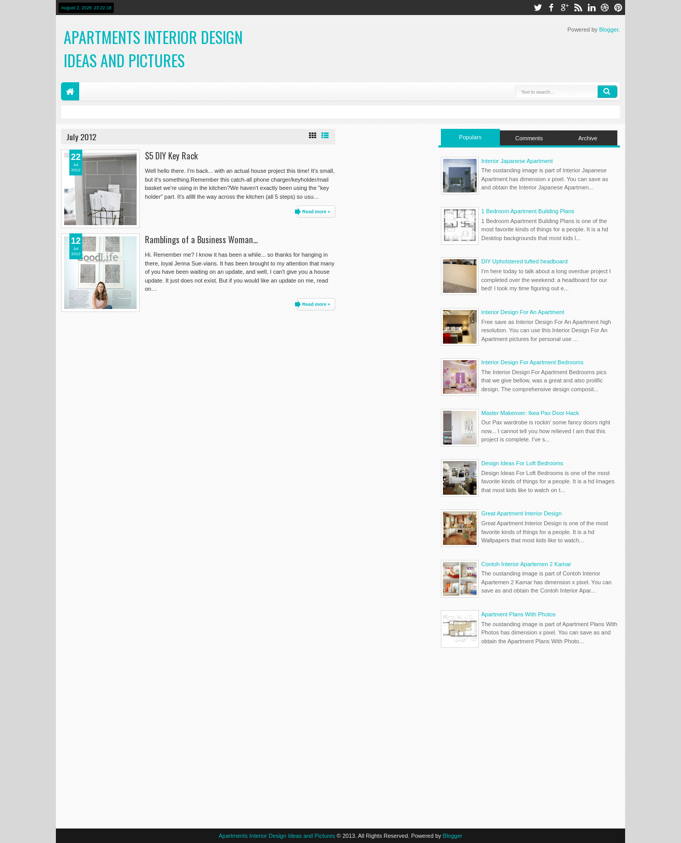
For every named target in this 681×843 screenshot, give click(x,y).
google (564, 7)
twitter (537, 7)
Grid (312, 135)
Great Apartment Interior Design (521, 513)
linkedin (591, 7)
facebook (551, 7)
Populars (470, 137)
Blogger (608, 29)
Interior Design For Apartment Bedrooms (532, 362)
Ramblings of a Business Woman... (201, 239)
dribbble (605, 7)
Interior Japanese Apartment (517, 161)
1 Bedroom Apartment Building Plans (527, 211)
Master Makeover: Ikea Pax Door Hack (530, 413)
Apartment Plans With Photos (518, 614)
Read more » (316, 211)
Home (70, 91)
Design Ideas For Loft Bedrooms (522, 463)
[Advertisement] (529, 736)
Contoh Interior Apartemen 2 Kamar (526, 564)
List (325, 135)
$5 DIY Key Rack (171, 155)
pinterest (618, 7)
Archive (588, 138)
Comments (529, 138)
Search (607, 91)
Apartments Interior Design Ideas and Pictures (153, 48)
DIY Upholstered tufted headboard (524, 261)
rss (578, 7)
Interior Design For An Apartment (522, 312)
